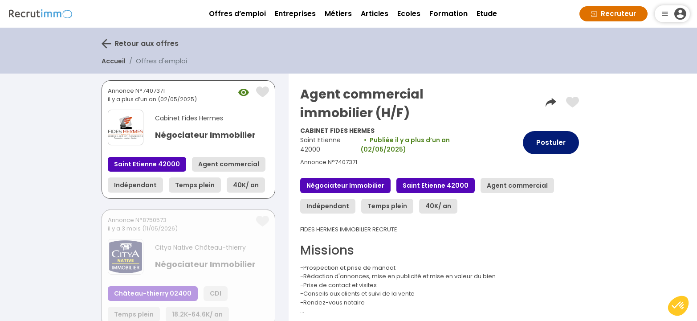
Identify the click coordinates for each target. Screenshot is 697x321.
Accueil (114, 61)
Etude (487, 13)
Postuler (551, 142)
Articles (374, 13)
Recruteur (613, 13)
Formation (448, 13)
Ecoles (408, 13)
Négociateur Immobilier (205, 134)
